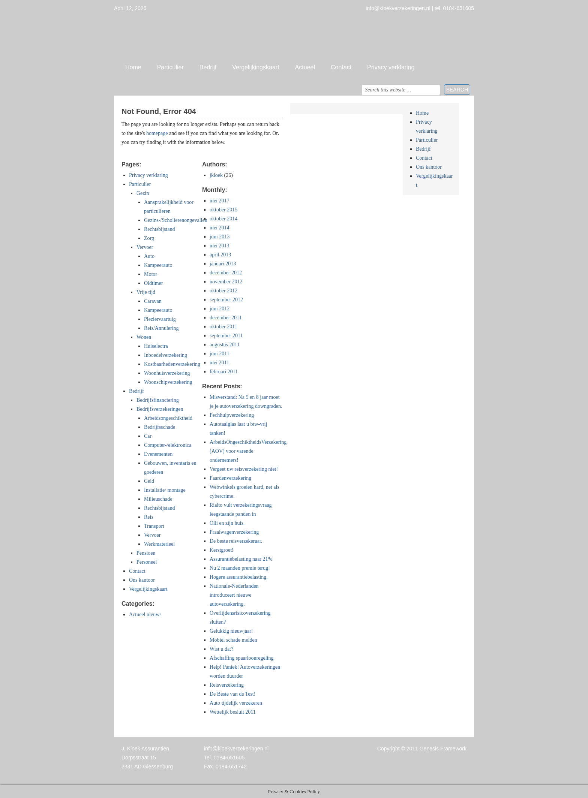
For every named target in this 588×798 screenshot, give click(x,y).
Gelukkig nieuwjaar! (231, 631)
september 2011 (226, 335)
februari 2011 (224, 371)
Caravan (153, 301)
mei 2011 (219, 362)
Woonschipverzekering (168, 382)
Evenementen (158, 454)
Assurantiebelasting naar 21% (241, 559)
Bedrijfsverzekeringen (159, 409)
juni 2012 (220, 308)
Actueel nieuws (145, 614)
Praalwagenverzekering (234, 532)
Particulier (170, 67)
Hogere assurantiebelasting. (239, 577)
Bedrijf (208, 67)
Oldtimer (153, 283)
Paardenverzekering (230, 478)
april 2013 (220, 255)
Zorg (149, 238)
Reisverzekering (227, 685)
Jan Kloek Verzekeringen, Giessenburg (294, 35)
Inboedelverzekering (165, 355)
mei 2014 (220, 228)
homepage (157, 133)
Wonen (143, 337)
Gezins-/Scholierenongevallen (175, 220)
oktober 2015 (223, 210)
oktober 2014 (223, 219)
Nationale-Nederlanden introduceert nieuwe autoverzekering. (234, 595)
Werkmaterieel (159, 544)
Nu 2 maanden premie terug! (240, 568)
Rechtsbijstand (159, 229)
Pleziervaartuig (160, 319)
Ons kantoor (142, 580)
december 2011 (226, 317)
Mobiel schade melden (233, 640)
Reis (148, 517)
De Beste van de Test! (232, 694)
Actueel (305, 67)
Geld (149, 481)
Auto (149, 256)
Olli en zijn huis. (227, 523)
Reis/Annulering (161, 328)
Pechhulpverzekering (232, 415)
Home (133, 67)
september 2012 (226, 299)
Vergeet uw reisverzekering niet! (244, 469)
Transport (154, 526)
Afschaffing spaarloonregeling (241, 658)
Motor (150, 274)
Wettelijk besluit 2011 (233, 712)
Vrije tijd (145, 292)
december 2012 (226, 272)
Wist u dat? (221, 649)
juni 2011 (220, 353)
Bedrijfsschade (159, 427)
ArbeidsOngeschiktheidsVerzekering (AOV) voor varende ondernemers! (248, 451)
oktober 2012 (223, 290)
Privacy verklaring (390, 67)
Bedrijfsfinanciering (157, 400)
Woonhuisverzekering (167, 373)
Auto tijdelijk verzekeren (236, 703)
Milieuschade (158, 499)
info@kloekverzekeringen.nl (236, 749)
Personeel (146, 562)
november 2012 (226, 281)
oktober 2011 (223, 326)
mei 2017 (220, 201)
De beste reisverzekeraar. (236, 541)
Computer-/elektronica (167, 445)
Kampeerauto (158, 265)
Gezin (142, 193)
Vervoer (144, 247)
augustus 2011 (225, 344)
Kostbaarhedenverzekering (172, 364)
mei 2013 (220, 246)
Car (148, 436)
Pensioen (146, 553)
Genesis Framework (443, 749)
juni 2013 (220, 237)
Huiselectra (156, 346)
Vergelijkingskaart (255, 67)
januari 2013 (223, 263)
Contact (341, 67)
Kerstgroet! (222, 550)
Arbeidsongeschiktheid (168, 418)
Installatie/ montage (165, 490)
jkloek (216, 175)
